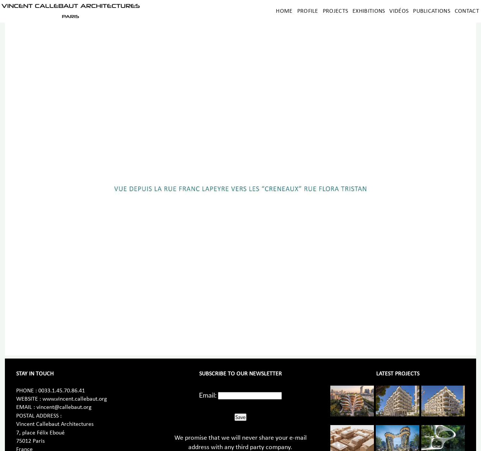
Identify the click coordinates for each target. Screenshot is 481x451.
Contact (467, 11)
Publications (431, 11)
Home (284, 11)
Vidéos (398, 11)
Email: (208, 395)
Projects (335, 11)
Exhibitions (368, 11)
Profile (307, 11)
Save (240, 417)
